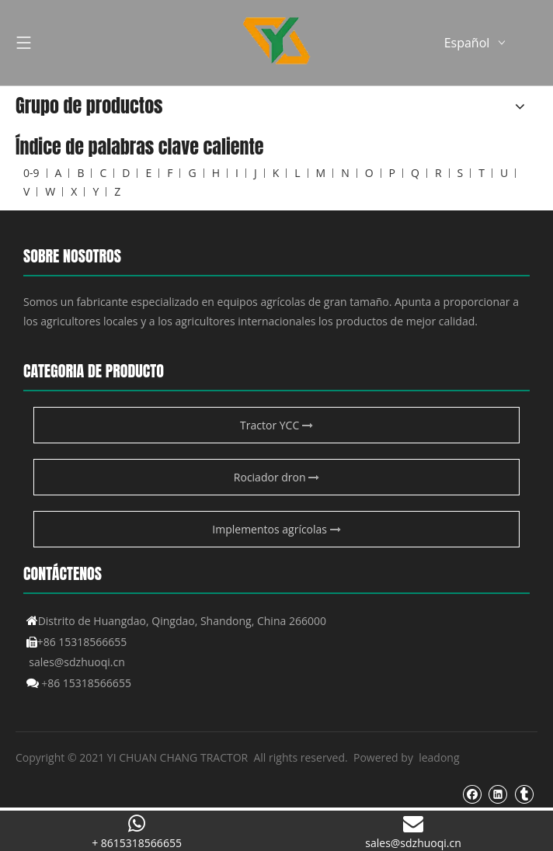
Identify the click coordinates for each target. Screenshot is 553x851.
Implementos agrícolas (276, 529)
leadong (439, 757)
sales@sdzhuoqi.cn (77, 662)
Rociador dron (276, 477)
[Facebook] (472, 793)
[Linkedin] (497, 793)
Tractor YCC (276, 425)
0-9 (31, 172)
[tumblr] (524, 793)
